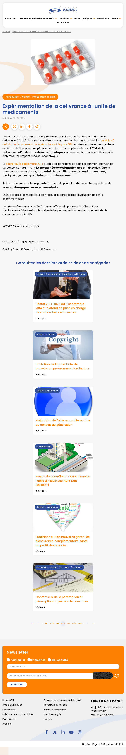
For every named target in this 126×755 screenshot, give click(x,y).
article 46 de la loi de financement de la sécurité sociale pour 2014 (58, 142)
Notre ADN (10, 18)
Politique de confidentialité (17, 714)
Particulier (18, 659)
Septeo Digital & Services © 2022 (103, 744)
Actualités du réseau (107, 18)
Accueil (6, 31)
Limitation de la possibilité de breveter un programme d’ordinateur (62, 366)
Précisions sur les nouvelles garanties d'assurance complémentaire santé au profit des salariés (63, 541)
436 (68, 623)
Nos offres (64, 18)
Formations (63, 22)
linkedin (63, 732)
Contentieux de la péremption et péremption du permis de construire (62, 599)
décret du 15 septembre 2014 (24, 164)
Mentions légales (53, 714)
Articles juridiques (83, 18)
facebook (46, 732)
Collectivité (60, 659)
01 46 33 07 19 (105, 715)
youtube (71, 732)
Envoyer (17, 684)
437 (74, 623)
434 (57, 623)
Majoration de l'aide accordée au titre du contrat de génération (63, 423)
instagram (79, 732)
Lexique (48, 719)
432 (46, 623)
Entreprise (38, 659)
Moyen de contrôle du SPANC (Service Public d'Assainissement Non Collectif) (63, 481)
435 (63, 623)
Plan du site (8, 719)
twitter (54, 732)
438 (80, 623)
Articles (6, 723)
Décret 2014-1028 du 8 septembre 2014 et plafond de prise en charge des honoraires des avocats (61, 308)
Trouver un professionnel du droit (37, 18)
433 (52, 623)
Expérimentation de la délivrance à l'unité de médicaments (41, 31)
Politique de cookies (55, 709)
